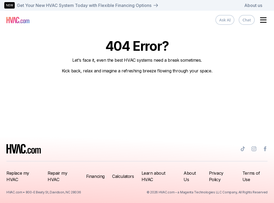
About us (253, 5)
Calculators (123, 176)
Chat (246, 19)
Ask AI (225, 19)
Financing (95, 176)
